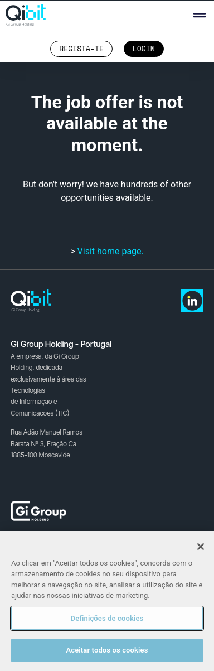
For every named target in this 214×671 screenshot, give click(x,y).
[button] (199, 15)
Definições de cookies (107, 618)
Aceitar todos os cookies (107, 650)
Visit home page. (110, 251)
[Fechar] (200, 546)
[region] (107, 601)
